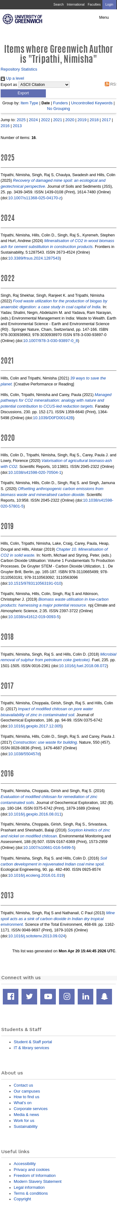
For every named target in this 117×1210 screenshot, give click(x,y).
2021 (57, 119)
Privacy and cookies (32, 1169)
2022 (45, 119)
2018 (94, 119)
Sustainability (25, 1126)
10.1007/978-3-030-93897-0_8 (50, 340)
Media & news (26, 1114)
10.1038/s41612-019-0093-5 (33, 616)
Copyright (22, 1199)
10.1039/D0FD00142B (53, 417)
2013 (17, 125)
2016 (5, 125)
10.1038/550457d (24, 753)
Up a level (12, 78)
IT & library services (31, 1047)
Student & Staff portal (33, 1041)
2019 (81, 119)
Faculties (94, 4)
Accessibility (25, 1163)
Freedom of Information (35, 1175)
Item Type (29, 103)
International (76, 4)
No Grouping (58, 108)
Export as (9, 84)
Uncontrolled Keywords (92, 103)
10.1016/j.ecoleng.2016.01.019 (36, 875)
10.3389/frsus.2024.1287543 (34, 258)
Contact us (23, 1085)
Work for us (24, 1120)
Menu (104, 17)
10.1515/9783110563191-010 (34, 583)
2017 (106, 119)
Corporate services (31, 1108)
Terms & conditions (31, 1193)
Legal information (29, 1187)
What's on (23, 1102)
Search (58, 4)
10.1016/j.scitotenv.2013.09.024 (36, 936)
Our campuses (27, 1091)
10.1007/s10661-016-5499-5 (48, 847)
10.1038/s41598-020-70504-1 (34, 472)
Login (109, 4)
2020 (69, 119)
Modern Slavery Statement (37, 1181)
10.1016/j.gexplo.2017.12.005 (34, 726)
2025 (21, 119)
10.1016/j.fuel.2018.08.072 (83, 665)
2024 (33, 119)
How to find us (26, 1096)
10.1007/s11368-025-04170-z (34, 198)
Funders (60, 103)
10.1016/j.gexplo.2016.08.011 (34, 814)
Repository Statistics (19, 69)
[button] (23, 93)
